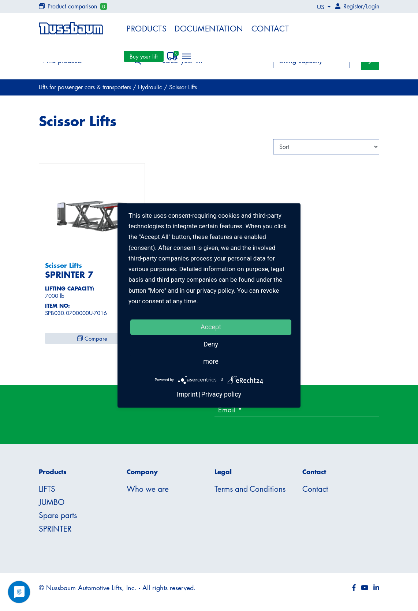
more (211, 361)
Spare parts (58, 515)
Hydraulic (151, 87)
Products (147, 28)
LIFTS (47, 489)
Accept (211, 327)
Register (353, 6)
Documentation (209, 28)
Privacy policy (221, 394)
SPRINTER (55, 529)
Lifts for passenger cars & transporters (86, 87)
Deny (211, 344)
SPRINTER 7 (69, 274)
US (321, 7)
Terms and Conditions (249, 489)
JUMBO (51, 502)
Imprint (187, 394)
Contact (270, 28)
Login (372, 6)
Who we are (148, 489)
